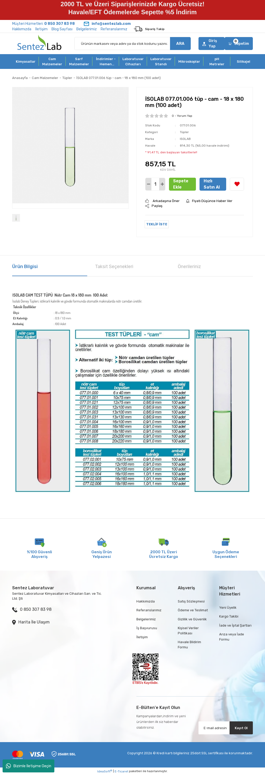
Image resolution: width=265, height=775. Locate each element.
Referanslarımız (114, 29)
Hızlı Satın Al (212, 184)
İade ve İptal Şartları (235, 625)
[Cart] (239, 43)
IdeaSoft (104, 771)
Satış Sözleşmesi (191, 601)
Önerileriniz (189, 266)
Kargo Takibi (228, 616)
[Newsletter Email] (225, 727)
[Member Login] (211, 43)
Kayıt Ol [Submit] (241, 728)
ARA (180, 43)
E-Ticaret (121, 771)
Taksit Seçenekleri (114, 266)
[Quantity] (155, 184)
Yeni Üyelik (228, 607)
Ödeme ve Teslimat (193, 610)
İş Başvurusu (146, 628)
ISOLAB (185, 139)
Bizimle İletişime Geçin (28, 766)
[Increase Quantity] (162, 184)
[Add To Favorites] (237, 184)
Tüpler (184, 132)
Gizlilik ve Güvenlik (192, 619)
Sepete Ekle (180, 184)
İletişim (41, 29)
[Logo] (39, 43)
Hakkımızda (21, 29)
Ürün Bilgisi (25, 266)
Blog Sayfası (61, 29)
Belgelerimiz (86, 29)
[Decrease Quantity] (148, 184)
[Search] (132, 43)
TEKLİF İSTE (156, 224)
